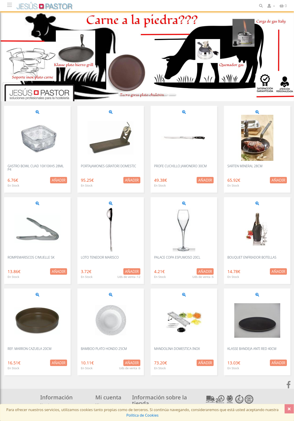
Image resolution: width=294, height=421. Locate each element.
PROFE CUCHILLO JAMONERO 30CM (180, 166)
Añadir (58, 180)
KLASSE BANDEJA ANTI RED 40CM (251, 348)
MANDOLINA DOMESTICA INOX (177, 348)
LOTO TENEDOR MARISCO (100, 257)
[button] (271, 5)
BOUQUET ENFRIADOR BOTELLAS (251, 257)
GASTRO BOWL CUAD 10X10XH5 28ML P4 (36, 168)
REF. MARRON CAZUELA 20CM (29, 348)
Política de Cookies (142, 415)
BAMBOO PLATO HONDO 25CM (104, 348)
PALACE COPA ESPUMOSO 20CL (177, 257)
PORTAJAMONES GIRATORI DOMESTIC (108, 166)
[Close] (289, 408)
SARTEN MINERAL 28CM (245, 166)
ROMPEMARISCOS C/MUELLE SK (31, 257)
